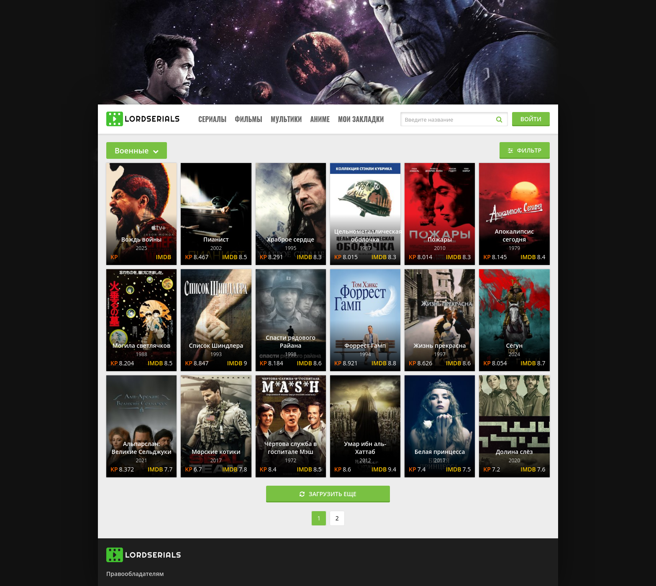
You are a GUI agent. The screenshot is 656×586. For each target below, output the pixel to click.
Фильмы (248, 119)
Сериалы (212, 119)
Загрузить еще (328, 494)
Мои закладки (361, 119)
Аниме (319, 119)
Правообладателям (135, 574)
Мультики (286, 119)
